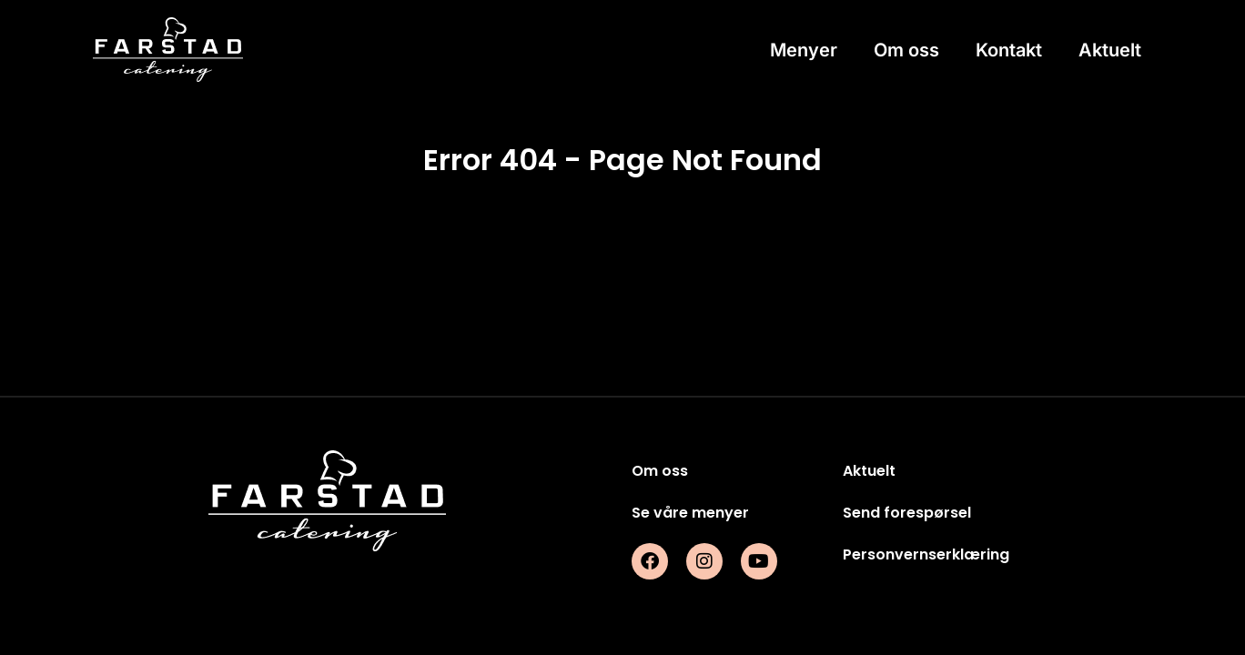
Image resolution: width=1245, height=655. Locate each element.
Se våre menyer (690, 512)
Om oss (906, 50)
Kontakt (1009, 50)
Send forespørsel (907, 512)
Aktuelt (1109, 50)
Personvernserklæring (926, 554)
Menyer (803, 50)
